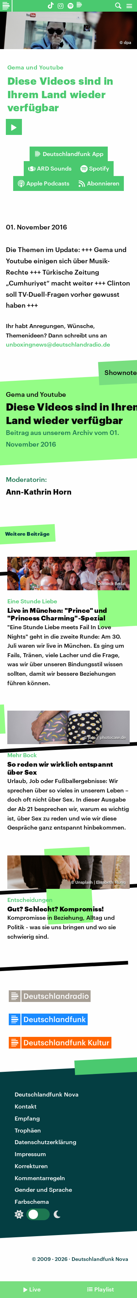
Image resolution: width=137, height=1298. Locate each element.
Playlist (104, 1289)
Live (35, 1289)
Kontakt (26, 1106)
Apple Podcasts (43, 183)
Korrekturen (31, 1165)
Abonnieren (98, 183)
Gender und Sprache (43, 1189)
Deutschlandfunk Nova (47, 1094)
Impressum (30, 1153)
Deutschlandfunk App (68, 153)
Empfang (27, 1118)
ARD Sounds (50, 168)
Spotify (94, 168)
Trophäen (28, 1130)
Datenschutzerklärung (45, 1141)
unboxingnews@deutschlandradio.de (58, 344)
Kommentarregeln (40, 1177)
